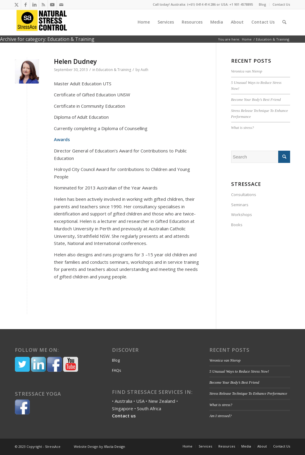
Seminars (239, 204)
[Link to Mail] (61, 4)
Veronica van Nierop (246, 71)
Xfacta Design (114, 446)
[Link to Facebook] (25, 4)
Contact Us (281, 4)
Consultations (243, 194)
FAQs (116, 370)
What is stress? (242, 128)
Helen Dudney (75, 61)
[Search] (284, 22)
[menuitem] (263, 4)
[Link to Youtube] (52, 4)
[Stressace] (42, 22)
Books (236, 224)
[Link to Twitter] (16, 4)
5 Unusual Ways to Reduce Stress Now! (239, 371)
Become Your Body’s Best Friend (256, 100)
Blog (262, 4)
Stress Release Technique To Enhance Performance (248, 393)
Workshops (241, 214)
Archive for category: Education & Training (47, 39)
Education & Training (113, 69)
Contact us (124, 416)
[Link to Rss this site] (43, 4)
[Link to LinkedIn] (34, 4)
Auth (144, 69)
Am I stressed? (220, 416)
